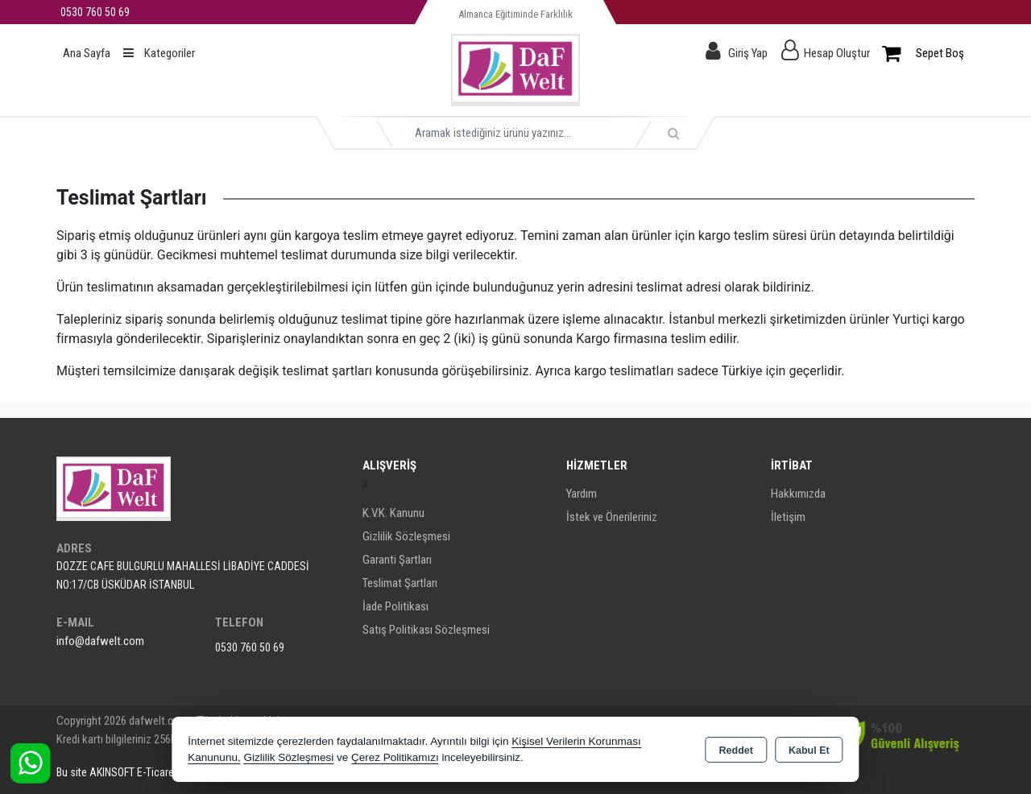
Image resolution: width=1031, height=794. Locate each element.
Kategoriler (159, 53)
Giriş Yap (748, 53)
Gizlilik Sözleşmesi (406, 536)
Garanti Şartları (397, 559)
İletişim (788, 517)
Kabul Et (809, 750)
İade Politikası (395, 606)
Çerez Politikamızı (395, 757)
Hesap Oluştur (837, 53)
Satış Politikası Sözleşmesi (426, 629)
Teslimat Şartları (399, 583)
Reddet (736, 750)
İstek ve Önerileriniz (611, 517)
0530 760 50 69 (249, 647)
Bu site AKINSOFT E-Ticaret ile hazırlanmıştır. (155, 772)
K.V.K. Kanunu (393, 513)
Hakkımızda (798, 493)
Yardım (581, 493)
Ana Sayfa (86, 53)
